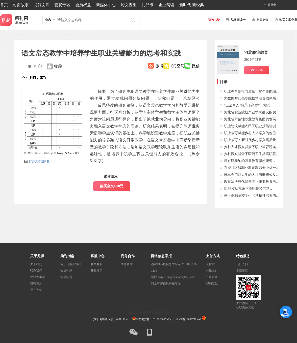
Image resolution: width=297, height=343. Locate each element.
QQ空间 (177, 66)
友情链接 (242, 270)
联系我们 (36, 270)
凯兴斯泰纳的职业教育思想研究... (249, 161)
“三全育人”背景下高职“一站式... (248, 105)
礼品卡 (147, 5)
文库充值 (259, 20)
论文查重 (129, 5)
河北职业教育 (256, 52)
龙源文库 (42, 5)
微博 (159, 66)
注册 (267, 5)
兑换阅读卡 (235, 20)
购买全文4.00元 (112, 186)
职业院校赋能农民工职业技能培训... (251, 126)
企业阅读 (166, 5)
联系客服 (96, 264)
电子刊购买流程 (70, 264)
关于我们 (36, 264)
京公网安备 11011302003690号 (152, 319)
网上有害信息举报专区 (166, 283)
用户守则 (36, 290)
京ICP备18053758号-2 (188, 319)
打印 (38, 66)
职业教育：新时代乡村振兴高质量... (251, 140)
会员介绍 (66, 270)
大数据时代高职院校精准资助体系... (251, 98)
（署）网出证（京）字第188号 (109, 319)
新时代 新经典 (191, 5)
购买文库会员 (285, 20)
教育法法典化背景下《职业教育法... (251, 182)
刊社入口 (242, 264)
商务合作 (127, 264)
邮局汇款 (212, 283)
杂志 (48, 20)
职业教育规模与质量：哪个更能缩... (251, 91)
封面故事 (21, 5)
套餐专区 (62, 5)
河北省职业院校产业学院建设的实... (251, 112)
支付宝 (210, 264)
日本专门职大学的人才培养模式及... (251, 175)
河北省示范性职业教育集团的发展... (251, 119)
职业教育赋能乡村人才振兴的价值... (251, 133)
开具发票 (96, 270)
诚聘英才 (36, 283)
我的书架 (211, 20)
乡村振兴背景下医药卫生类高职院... (251, 154)
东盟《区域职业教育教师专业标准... (251, 168)
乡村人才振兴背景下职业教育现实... (251, 147)
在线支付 (212, 270)
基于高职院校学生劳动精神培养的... (251, 195)
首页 (4, 5)
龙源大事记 (37, 277)
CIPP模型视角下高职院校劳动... (248, 188)
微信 (196, 66)
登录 (273, 5)
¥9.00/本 (256, 70)
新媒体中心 (106, 5)
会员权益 (83, 5)
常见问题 (66, 277)
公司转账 (212, 277)
